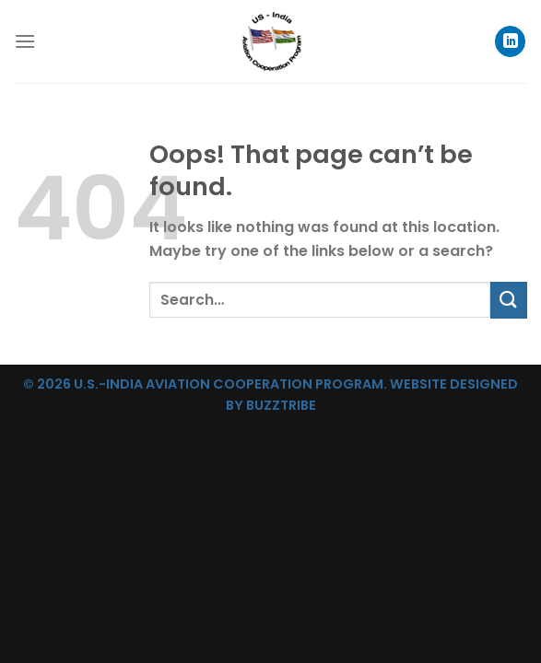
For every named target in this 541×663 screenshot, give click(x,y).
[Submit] (508, 300)
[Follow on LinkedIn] (510, 41)
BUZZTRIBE (281, 405)
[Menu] (25, 41)
